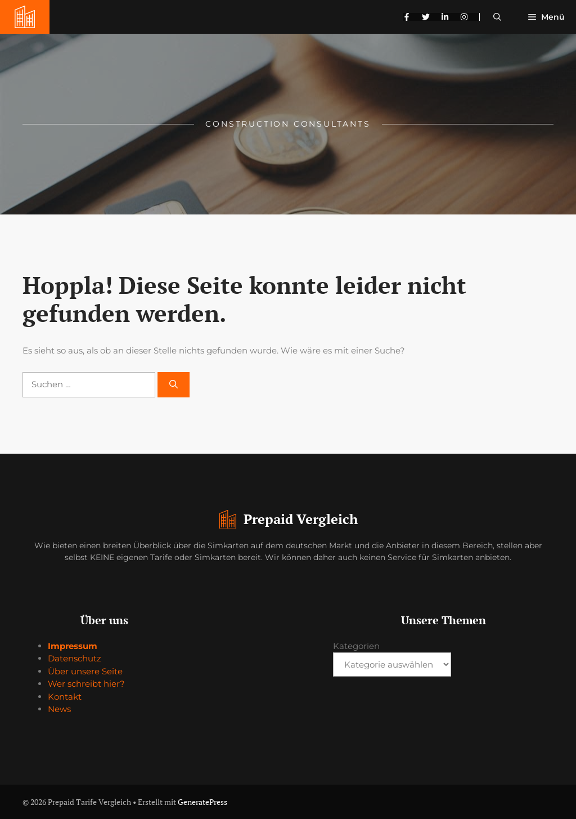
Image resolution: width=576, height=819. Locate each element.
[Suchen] (174, 384)
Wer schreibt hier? (86, 683)
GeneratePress (202, 801)
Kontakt (65, 696)
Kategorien (356, 646)
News (59, 709)
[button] (497, 17)
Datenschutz (74, 658)
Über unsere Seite (85, 671)
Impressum (72, 646)
